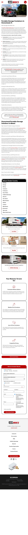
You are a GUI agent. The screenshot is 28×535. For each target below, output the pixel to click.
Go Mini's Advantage (14, 441)
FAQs (14, 438)
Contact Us (14, 433)
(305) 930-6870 (9, 69)
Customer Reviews (14, 451)
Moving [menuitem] (4, 186)
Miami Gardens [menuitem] (6, 200)
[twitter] (16, 459)
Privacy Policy (20, 480)
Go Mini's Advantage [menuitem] (7, 194)
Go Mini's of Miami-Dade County (8, 27)
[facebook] (11, 459)
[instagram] (13, 459)
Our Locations (14, 436)
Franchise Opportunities (14, 446)
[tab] (23, 212)
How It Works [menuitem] (5, 192)
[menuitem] (14, 433)
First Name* (6, 389)
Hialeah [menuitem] (4, 202)
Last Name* (16, 389)
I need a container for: (8, 369)
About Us (14, 443)
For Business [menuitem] (5, 190)
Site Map (7, 480)
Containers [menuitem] (5, 188)
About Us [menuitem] (4, 196)
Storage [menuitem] (4, 184)
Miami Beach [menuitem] (5, 206)
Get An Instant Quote (14, 356)
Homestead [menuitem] (5, 208)
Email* (5, 394)
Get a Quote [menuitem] (5, 198)
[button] (2, 2)
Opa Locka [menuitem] (5, 210)
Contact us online (16, 69)
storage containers (22, 128)
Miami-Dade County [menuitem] (7, 212)
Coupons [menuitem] (4, 204)
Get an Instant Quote (10, 412)
